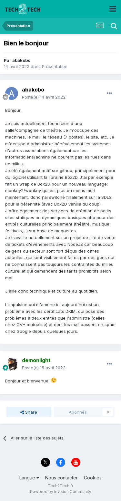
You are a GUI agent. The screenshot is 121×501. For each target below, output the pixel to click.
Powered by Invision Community (60, 491)
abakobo (21, 60)
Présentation (54, 66)
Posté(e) (44, 97)
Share (28, 412)
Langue (29, 477)
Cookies (93, 477)
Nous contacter (61, 477)
